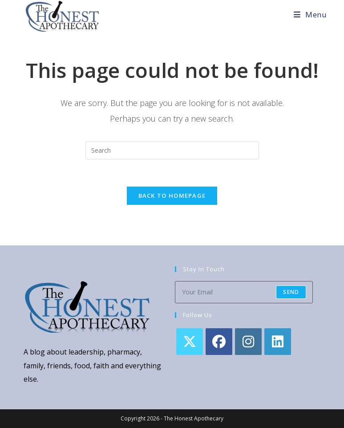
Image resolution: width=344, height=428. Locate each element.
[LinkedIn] (277, 341)
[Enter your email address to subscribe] (244, 292)
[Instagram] (248, 341)
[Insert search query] (172, 150)
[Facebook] (219, 341)
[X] (189, 341)
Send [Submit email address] (291, 292)
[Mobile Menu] (310, 14)
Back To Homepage (172, 196)
